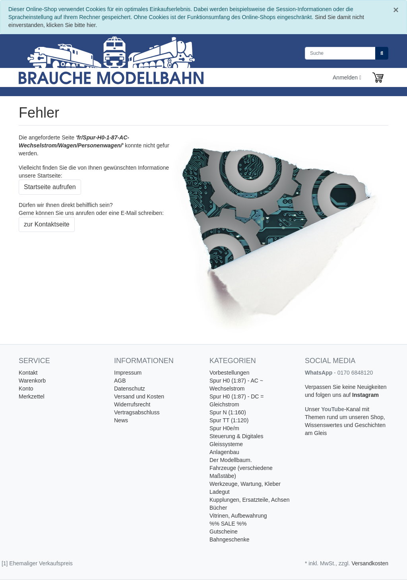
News (121, 420)
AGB (120, 380)
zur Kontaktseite (47, 224)
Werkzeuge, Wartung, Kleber (245, 484)
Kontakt (28, 372)
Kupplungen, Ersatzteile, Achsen (249, 500)
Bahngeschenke (229, 539)
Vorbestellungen (229, 372)
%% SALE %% (227, 523)
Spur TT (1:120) (228, 420)
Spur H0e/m (224, 428)
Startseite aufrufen (50, 187)
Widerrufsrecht (132, 404)
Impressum (127, 372)
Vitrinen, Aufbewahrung (238, 515)
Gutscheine (223, 531)
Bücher (218, 508)
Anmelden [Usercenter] (347, 77)
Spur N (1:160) (227, 412)
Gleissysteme (226, 444)
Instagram (365, 395)
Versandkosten (369, 563)
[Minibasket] (378, 77)
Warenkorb (32, 380)
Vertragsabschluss (136, 412)
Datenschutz (129, 388)
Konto (26, 388)
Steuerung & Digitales (236, 436)
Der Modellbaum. (230, 460)
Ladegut (219, 492)
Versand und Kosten (139, 396)
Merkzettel (32, 396)
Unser (313, 409)
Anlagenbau (224, 452)
